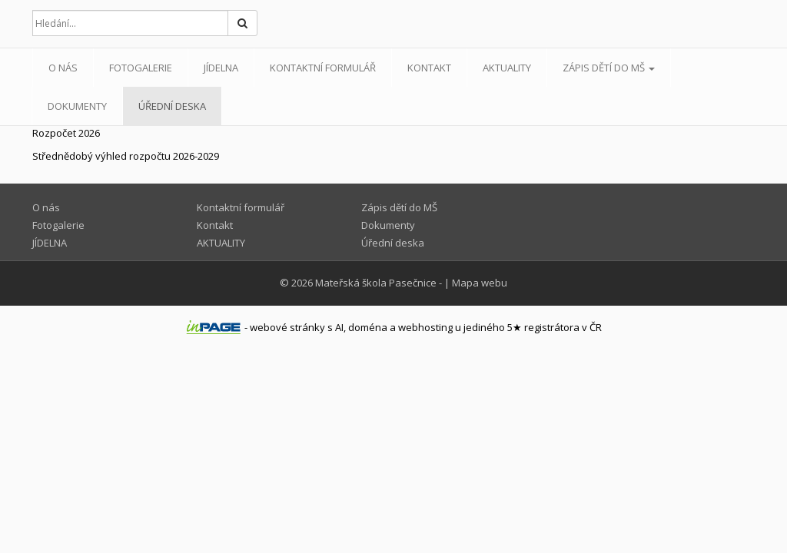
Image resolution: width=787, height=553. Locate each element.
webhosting (425, 327)
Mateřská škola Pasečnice (376, 283)
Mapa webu (479, 283)
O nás (63, 68)
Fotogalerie (140, 68)
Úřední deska (172, 106)
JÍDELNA (221, 68)
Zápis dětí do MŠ (609, 68)
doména (367, 327)
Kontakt (429, 68)
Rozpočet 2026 (66, 133)
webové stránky (287, 327)
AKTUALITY (507, 68)
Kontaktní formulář (323, 68)
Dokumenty (77, 106)
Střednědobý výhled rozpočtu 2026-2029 (125, 156)
